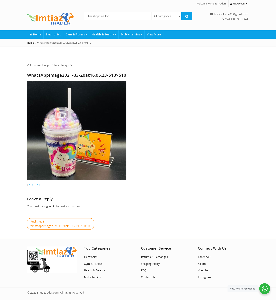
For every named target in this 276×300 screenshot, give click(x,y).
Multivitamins (131, 34)
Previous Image (40, 65)
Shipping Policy (150, 264)
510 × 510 (34, 185)
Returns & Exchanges (154, 257)
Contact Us (148, 277)
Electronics (53, 34)
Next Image (61, 65)
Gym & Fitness (76, 34)
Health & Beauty (104, 34)
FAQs (144, 270)
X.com (202, 264)
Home (35, 34)
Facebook (204, 257)
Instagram (204, 277)
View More (154, 34)
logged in (49, 206)
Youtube (203, 270)
